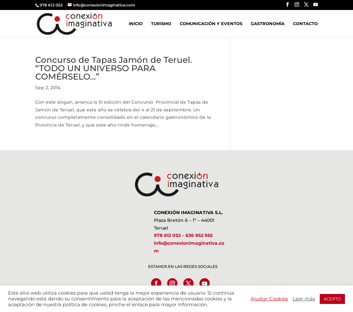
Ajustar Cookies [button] (269, 299)
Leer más (304, 299)
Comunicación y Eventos (211, 23)
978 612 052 (167, 235)
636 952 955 (199, 235)
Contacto (305, 23)
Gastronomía (268, 23)
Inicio (136, 23)
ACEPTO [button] (332, 298)
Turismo (161, 23)
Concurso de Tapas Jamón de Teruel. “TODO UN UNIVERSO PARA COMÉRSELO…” (114, 68)
